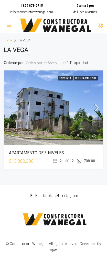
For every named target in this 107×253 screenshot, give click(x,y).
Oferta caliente (86, 78)
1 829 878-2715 (31, 5)
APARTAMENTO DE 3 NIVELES (36, 152)
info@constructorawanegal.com (31, 12)
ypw (53, 250)
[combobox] (46, 63)
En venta (65, 78)
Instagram (66, 196)
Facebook (40, 196)
